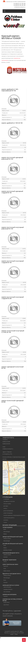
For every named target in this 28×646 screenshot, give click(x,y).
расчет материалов (8, 518)
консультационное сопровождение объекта (14, 523)
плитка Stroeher (7, 594)
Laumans (6, 604)
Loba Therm (6, 612)
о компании (6, 506)
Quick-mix (6, 573)
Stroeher (6, 564)
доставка (6, 513)
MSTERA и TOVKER (8, 557)
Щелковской (16, 464)
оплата (5, 516)
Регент (5, 569)
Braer (5, 537)
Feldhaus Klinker (7, 546)
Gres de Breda (7, 599)
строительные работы (9, 525)
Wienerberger (7, 539)
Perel (5, 576)
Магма (5, 541)
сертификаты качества (9, 509)
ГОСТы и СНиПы (7, 511)
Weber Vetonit (7, 578)
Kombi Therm (6, 610)
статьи (5, 530)
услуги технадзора (8, 520)
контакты (6, 527)
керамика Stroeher (8, 597)
